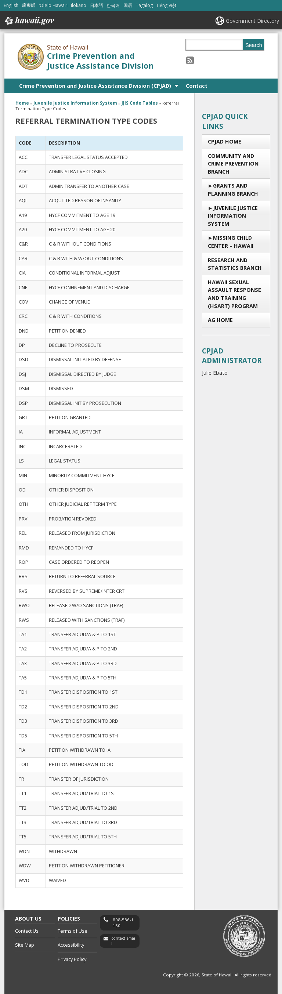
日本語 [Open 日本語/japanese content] (96, 5)
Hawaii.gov (28, 20)
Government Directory (252, 20)
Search (253, 45)
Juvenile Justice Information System (233, 215)
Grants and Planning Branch (233, 189)
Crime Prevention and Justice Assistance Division (100, 60)
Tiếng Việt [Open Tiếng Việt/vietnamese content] (166, 5)
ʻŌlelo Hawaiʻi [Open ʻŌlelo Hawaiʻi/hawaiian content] (53, 5)
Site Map (24, 945)
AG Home (220, 319)
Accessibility (71, 945)
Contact (196, 85)
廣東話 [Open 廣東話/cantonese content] (28, 5)
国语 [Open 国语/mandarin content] (127, 5)
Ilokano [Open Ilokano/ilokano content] (78, 5)
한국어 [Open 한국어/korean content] (113, 5)
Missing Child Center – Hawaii (230, 241)
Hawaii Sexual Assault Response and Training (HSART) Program (234, 294)
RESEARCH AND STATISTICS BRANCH (235, 264)
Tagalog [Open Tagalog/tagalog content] (144, 5)
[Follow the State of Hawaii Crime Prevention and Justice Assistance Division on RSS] (190, 60)
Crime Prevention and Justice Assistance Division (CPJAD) (95, 85)
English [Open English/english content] (11, 5)
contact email (123, 941)
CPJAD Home (224, 141)
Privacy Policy (72, 959)
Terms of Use (72, 931)
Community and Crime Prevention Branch (233, 163)
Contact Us (27, 931)
